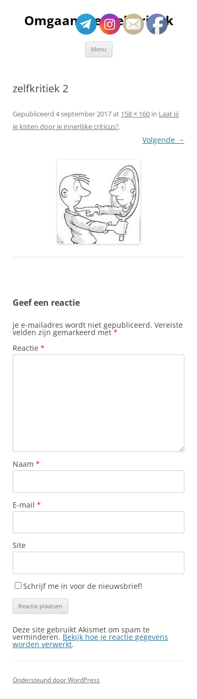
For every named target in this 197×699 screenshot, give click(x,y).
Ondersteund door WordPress (56, 679)
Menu (99, 49)
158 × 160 (135, 114)
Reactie (29, 348)
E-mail (27, 505)
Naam (26, 464)
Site (19, 545)
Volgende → (163, 140)
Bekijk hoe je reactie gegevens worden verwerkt (90, 640)
